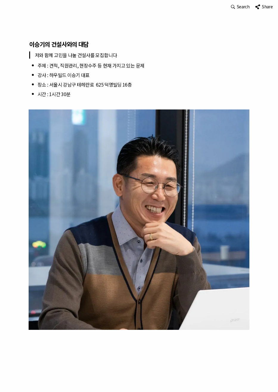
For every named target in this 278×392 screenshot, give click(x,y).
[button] (240, 7)
